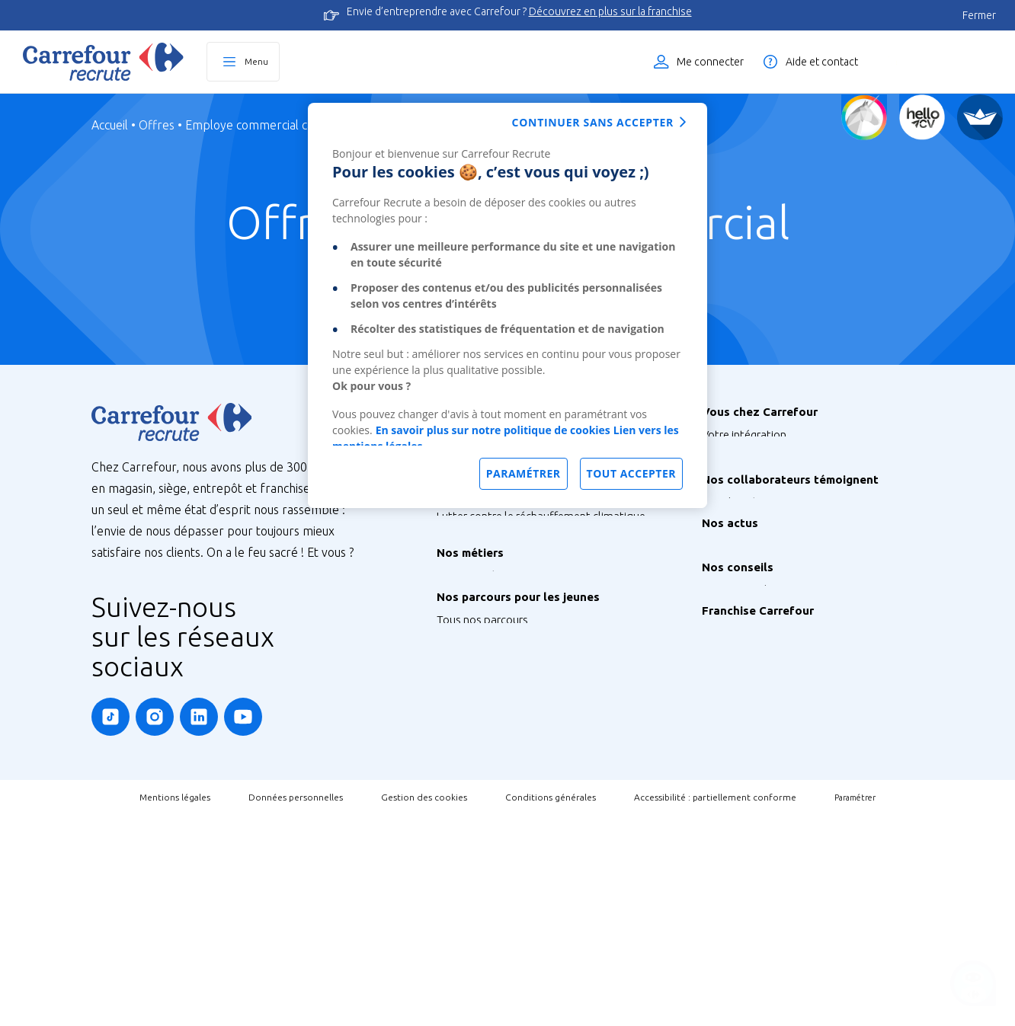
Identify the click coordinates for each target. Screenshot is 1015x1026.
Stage (451, 845)
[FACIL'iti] (980, 117)
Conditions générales (550, 1008)
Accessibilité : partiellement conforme (715, 1008)
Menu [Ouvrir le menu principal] (256, 61)
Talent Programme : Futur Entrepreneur (534, 914)
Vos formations (740, 480)
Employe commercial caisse (259, 125)
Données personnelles (295, 1008)
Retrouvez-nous (741, 704)
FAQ (712, 781)
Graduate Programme (491, 868)
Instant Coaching (743, 759)
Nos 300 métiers (477, 722)
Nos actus (726, 681)
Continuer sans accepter (593, 122)
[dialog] (507, 305)
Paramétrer (855, 1008)
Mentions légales (174, 1008)
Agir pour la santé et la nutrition (515, 667)
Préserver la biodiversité (496, 606)
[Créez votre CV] (922, 117)
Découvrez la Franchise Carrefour (783, 836)
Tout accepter (631, 473)
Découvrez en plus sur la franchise (610, 11)
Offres (157, 125)
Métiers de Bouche (483, 745)
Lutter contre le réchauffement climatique (541, 583)
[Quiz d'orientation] (864, 117)
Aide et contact (822, 62)
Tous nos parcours (482, 800)
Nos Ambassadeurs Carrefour (775, 626)
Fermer (979, 15)
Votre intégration (744, 434)
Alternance (464, 823)
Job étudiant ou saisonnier (502, 937)
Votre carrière (735, 525)
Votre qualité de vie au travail (774, 548)
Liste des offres (942, 61)
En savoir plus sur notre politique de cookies (493, 430)
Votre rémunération (750, 457)
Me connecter (710, 62)
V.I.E (447, 891)
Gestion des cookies (424, 1008)
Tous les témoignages (756, 603)
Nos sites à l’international (499, 529)
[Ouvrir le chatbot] (973, 984)
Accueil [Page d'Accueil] (109, 125)
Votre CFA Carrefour (751, 503)
